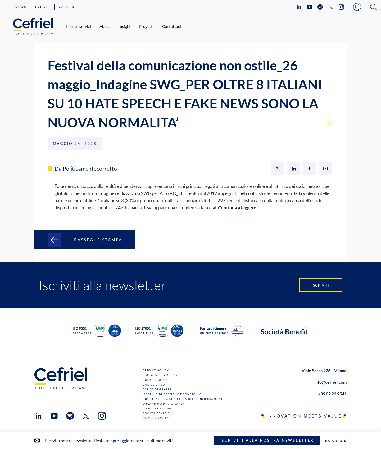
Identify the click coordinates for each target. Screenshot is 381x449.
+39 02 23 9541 (332, 393)
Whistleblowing (157, 408)
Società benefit (156, 413)
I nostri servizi (78, 26)
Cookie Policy (155, 379)
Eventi (42, 7)
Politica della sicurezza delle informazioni (183, 398)
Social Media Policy (160, 375)
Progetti (146, 26)
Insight (125, 26)
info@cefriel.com (330, 382)
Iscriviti (320, 285)
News (20, 7)
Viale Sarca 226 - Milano (324, 370)
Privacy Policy (156, 370)
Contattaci (171, 26)
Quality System (156, 417)
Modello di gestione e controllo (172, 394)
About (104, 26)
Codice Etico (154, 384)
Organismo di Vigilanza (164, 403)
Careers (68, 7)
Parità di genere (157, 389)
